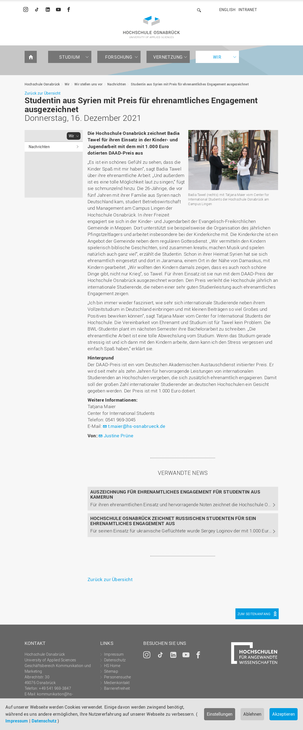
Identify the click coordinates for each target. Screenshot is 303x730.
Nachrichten (116, 84)
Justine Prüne (119, 435)
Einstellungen (219, 714)
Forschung (118, 57)
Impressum (16, 721)
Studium (69, 57)
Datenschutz (44, 721)
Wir (217, 57)
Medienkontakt (117, 682)
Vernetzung (168, 57)
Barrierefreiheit (117, 688)
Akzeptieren (283, 714)
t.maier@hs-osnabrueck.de (136, 426)
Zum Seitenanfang (254, 614)
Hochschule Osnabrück (42, 84)
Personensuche (117, 676)
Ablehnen (252, 714)
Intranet (247, 9)
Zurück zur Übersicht (43, 93)
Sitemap (111, 671)
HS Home (112, 665)
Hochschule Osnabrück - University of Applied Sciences (151, 27)
